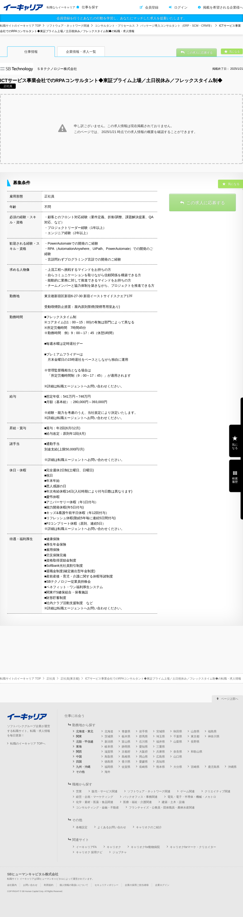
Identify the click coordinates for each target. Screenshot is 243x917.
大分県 (177, 767)
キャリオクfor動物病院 (145, 847)
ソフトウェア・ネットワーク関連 (67, 25)
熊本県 (160, 767)
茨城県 (109, 736)
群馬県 (143, 736)
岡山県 (143, 756)
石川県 (143, 741)
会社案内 (12, 885)
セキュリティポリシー (106, 885)
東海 (79, 746)
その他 (80, 772)
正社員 (50, 678)
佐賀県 (126, 767)
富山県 (126, 741)
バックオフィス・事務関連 (140, 797)
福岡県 (109, 767)
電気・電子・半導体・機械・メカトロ (191, 797)
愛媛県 (143, 761)
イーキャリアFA (86, 847)
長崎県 (143, 767)
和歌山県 (196, 751)
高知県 (160, 761)
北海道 (109, 731)
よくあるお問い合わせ (111, 827)
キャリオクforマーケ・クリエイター (193, 847)
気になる (235, 446)
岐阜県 (109, 746)
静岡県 (126, 746)
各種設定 (81, 827)
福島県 (212, 731)
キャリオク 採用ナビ (89, 852)
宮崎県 (195, 767)
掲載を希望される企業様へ (223, 7)
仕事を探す (90, 7)
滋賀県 (109, 751)
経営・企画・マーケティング (94, 797)
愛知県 (143, 746)
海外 (107, 772)
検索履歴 (235, 480)
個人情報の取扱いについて (74, 885)
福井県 (160, 741)
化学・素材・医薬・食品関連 (94, 802)
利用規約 (48, 885)
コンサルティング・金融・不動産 (97, 807)
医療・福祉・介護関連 (137, 802)
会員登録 (151, 7)
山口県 (177, 756)
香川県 (126, 761)
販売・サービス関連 (104, 791)
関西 (79, 751)
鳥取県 (109, 756)
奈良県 (177, 751)
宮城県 (160, 731)
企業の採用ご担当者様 (137, 885)
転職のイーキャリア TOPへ (28, 743)
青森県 (126, 731)
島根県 (126, 756)
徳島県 (109, 761)
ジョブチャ (119, 852)
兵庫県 (160, 751)
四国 (79, 761)
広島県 (160, 756)
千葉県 (177, 736)
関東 (79, 736)
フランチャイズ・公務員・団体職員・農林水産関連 (162, 807)
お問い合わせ (30, 885)
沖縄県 (232, 767)
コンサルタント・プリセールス (115, 25)
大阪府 (143, 751)
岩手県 (143, 731)
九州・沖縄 (83, 767)
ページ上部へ (229, 698)
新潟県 (109, 741)
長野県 (195, 741)
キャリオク (114, 847)
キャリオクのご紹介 (149, 827)
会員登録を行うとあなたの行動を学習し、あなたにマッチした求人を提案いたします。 (121, 18)
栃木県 (126, 736)
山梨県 (177, 741)
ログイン (180, 7)
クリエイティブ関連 (217, 791)
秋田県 (177, 731)
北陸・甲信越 (84, 741)
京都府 (126, 751)
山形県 (195, 731)
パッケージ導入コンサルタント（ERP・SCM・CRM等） (176, 25)
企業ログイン (162, 885)
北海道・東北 (84, 731)
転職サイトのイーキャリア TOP (20, 25)
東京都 (195, 736)
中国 (79, 756)
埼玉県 (160, 736)
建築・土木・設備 (173, 802)
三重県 (160, 746)
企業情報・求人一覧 (81, 52)
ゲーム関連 (187, 791)
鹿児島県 (213, 767)
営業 (79, 791)
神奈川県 (213, 736)
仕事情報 (31, 52)
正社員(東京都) (70, 678)
